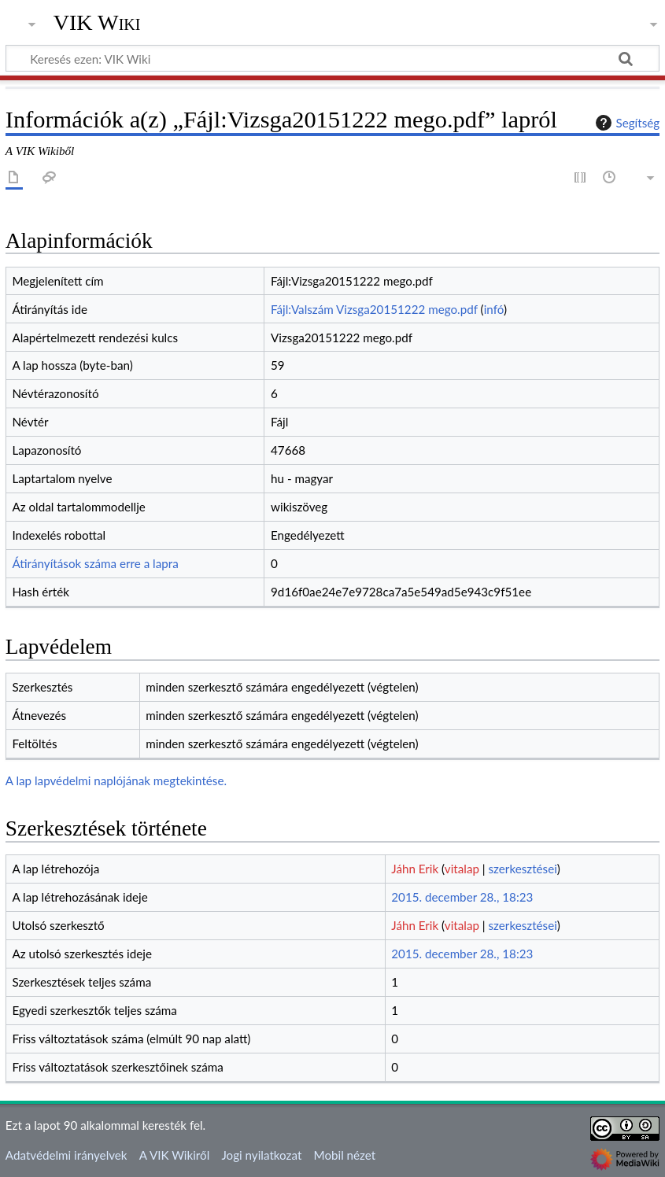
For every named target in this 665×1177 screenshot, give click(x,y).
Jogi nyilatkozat (261, 1155)
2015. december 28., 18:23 (462, 897)
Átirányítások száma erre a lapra (95, 563)
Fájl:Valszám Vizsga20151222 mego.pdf (374, 309)
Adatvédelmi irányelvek (66, 1155)
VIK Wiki (97, 23)
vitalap (462, 869)
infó (494, 309)
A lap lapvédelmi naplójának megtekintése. (116, 780)
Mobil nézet (345, 1155)
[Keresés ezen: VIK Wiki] (332, 58)
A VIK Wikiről (174, 1155)
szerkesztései (523, 869)
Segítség (625, 123)
